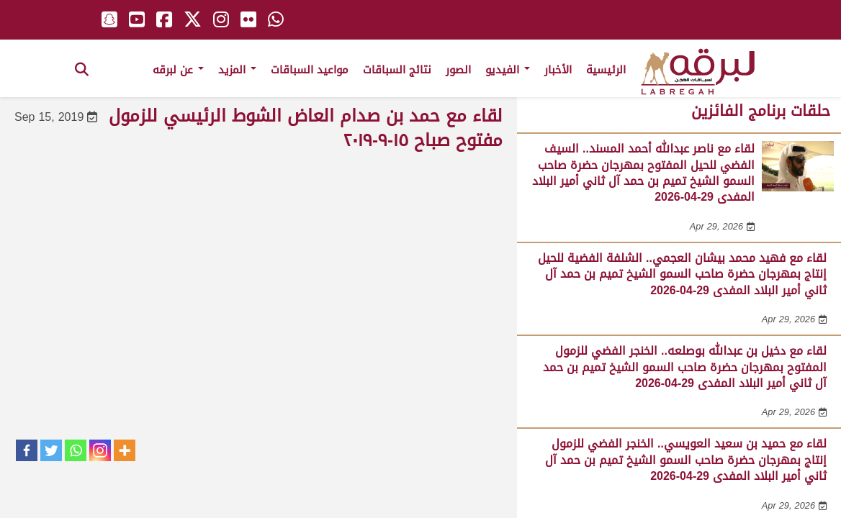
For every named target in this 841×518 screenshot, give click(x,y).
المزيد (237, 70)
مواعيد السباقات (309, 70)
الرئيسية (606, 70)
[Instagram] (100, 450)
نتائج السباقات (397, 70)
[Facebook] (26, 450)
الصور (458, 70)
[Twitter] (51, 450)
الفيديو (507, 70)
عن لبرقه (178, 70)
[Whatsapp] (75, 450)
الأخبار (558, 70)
